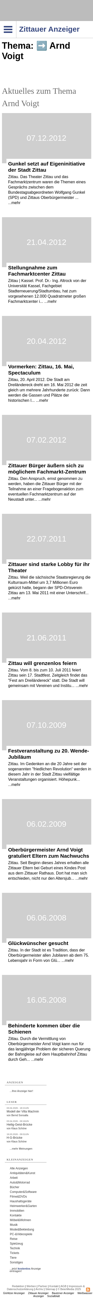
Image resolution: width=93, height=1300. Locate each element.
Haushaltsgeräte (20, 1201)
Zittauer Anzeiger (38, 1293)
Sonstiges (16, 1262)
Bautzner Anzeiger (63, 1293)
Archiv (39, 1289)
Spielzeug (16, 1243)
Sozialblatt (53, 1296)
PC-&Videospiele (21, 1234)
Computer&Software (23, 1192)
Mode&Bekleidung (22, 1229)
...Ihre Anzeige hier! (21, 1091)
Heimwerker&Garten (23, 1206)
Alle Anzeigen (19, 1168)
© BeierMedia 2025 (69, 1289)
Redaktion (18, 1286)
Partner (42, 1286)
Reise (14, 1239)
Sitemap (50, 1289)
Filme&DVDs (18, 1196)
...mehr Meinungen (21, 1148)
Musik (14, 1225)
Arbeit (14, 1178)
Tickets (14, 1253)
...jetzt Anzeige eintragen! (25, 1268)
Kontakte (16, 1215)
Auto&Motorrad (20, 1182)
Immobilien (17, 1210)
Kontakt (54, 1286)
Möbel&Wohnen (20, 1220)
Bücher (14, 1187)
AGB (63, 1286)
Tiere (13, 1257)
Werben (31, 1286)
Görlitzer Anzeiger (14, 1293)
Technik (15, 1248)
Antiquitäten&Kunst (22, 1173)
